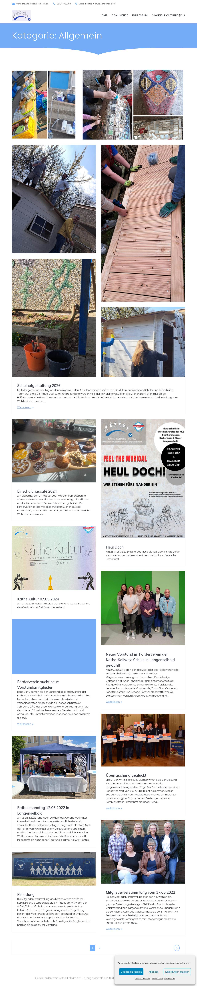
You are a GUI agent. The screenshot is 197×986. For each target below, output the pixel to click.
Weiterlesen (24, 407)
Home (103, 15)
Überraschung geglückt (126, 775)
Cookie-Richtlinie (142, 978)
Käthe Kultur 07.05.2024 (38, 599)
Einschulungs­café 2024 (37, 491)
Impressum (157, 978)
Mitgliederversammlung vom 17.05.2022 (140, 892)
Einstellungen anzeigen (177, 971)
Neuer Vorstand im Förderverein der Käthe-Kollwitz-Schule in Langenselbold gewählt (140, 660)
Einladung (26, 894)
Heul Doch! (115, 547)
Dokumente (120, 15)
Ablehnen (153, 971)
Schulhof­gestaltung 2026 (38, 385)
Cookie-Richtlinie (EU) (168, 15)
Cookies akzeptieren (131, 971)
